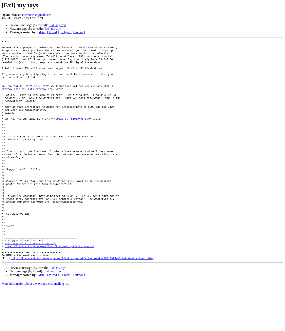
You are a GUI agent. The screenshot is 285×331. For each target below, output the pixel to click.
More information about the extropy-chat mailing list (35, 327)
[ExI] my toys (57, 25)
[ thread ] (53, 32)
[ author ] (79, 32)
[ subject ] (66, 32)
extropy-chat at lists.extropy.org (27, 99)
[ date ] (41, 32)
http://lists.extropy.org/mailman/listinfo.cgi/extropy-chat (49, 288)
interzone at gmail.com (36, 14)
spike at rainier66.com (73, 134)
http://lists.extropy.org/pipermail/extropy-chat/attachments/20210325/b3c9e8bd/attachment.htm (82, 302)
